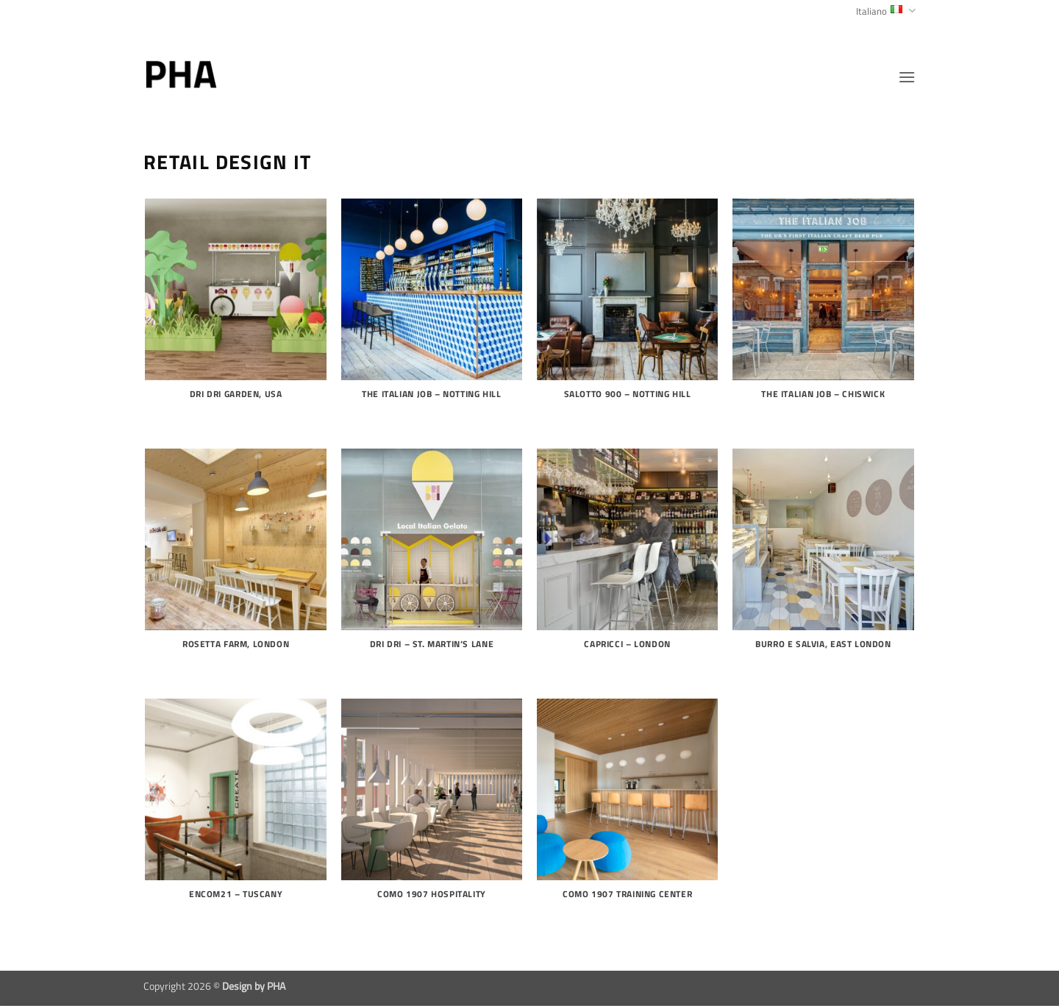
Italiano (886, 11)
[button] (907, 77)
